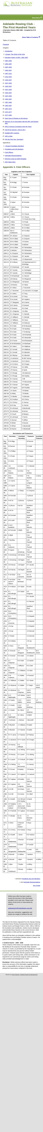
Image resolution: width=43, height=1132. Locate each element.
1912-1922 (8, 77)
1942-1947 (8, 93)
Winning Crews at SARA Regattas (15, 159)
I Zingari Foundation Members (14, 146)
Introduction (8, 51)
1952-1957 (8, 99)
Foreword (6, 44)
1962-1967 (8, 105)
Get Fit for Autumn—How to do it (15, 130)
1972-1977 (8, 112)
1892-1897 (8, 64)
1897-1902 (8, 67)
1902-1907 (8, 70)
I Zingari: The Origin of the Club (15, 54)
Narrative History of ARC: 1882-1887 (16, 57)
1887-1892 (8, 61)
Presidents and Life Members (14, 149)
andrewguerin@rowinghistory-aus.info (20, 908)
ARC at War (8, 136)
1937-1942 (8, 89)
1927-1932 (8, 83)
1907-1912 (8, 73)
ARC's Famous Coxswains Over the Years (18, 126)
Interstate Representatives (13, 155)
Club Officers (9, 152)
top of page (36, 885)
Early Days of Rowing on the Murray (16, 118)
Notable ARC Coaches (12, 133)
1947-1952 (8, 96)
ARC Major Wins (10, 162)
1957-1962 (8, 102)
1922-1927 (8, 80)
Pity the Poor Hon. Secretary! (14, 139)
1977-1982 (8, 115)
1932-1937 (8, 86)
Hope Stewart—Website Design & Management (25, 974)
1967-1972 (8, 109)
